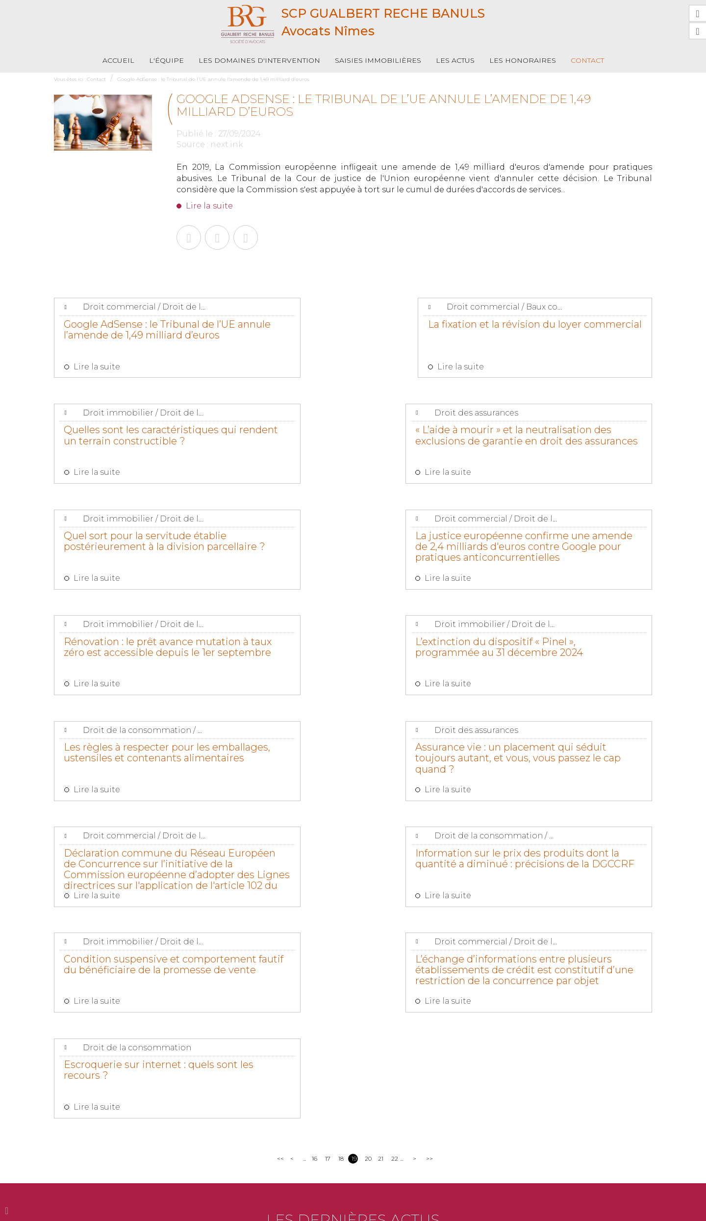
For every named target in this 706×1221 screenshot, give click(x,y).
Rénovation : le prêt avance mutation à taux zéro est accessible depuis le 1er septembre (129, 558)
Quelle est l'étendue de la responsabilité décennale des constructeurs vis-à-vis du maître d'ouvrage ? (368, 958)
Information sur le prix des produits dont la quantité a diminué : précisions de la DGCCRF (549, 668)
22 (394, 859)
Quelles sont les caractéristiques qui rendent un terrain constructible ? (563, 335)
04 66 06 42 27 (188, 1153)
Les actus (455, 60)
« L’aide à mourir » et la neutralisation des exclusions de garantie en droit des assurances (142, 444)
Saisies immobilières (378, 60)
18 (341, 859)
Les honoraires (522, 60)
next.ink (226, 144)
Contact (587, 60)
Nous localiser (211, 1178)
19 (354, 859)
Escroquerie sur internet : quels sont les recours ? (561, 767)
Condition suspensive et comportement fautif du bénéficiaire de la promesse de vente (137, 777)
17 (327, 859)
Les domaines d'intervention (259, 60)
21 (380, 859)
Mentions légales (432, 1210)
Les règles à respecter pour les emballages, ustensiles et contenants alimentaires (559, 554)
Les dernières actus (353, 920)
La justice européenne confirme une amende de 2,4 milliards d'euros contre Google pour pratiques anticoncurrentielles (562, 449)
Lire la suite (209, 205)
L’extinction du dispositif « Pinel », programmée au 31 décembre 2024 (351, 554)
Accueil (118, 60)
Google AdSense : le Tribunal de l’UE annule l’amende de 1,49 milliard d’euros (213, 79)
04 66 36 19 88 (98, 1153)
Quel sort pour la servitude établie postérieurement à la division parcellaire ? (343, 444)
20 (368, 859)
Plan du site (386, 1210)
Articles (472, 1210)
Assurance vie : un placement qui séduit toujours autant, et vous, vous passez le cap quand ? (138, 668)
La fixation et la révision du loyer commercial (352, 329)
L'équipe (166, 60)
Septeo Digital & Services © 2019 (608, 1211)
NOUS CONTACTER (109, 1178)
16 (314, 859)
